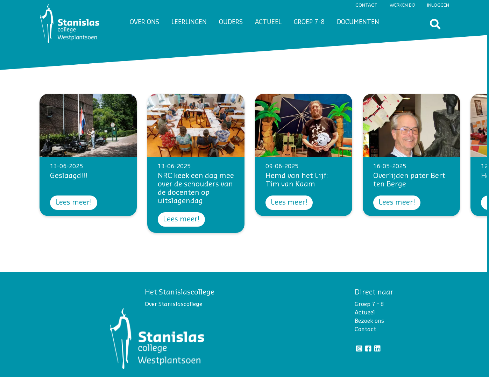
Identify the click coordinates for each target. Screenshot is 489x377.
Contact (366, 5)
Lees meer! (73, 202)
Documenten (358, 22)
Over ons (144, 22)
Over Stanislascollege (173, 304)
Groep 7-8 (309, 22)
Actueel (268, 22)
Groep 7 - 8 (369, 304)
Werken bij (402, 5)
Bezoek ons (369, 321)
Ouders (231, 22)
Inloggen (438, 5)
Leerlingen (189, 22)
